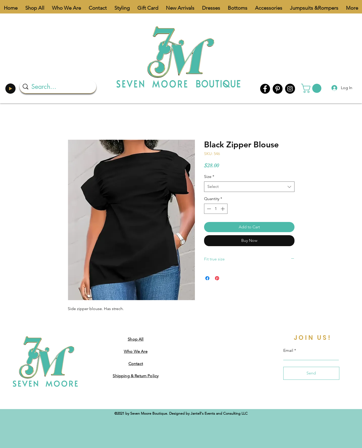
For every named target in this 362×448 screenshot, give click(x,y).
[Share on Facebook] (207, 278)
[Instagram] (290, 89)
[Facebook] (265, 89)
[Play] (10, 88)
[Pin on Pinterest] (217, 278)
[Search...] (58, 86)
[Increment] (223, 209)
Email (288, 350)
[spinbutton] (216, 209)
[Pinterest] (278, 89)
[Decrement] (208, 209)
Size (209, 176)
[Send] (311, 373)
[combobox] (249, 186)
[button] (312, 88)
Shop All (135, 339)
